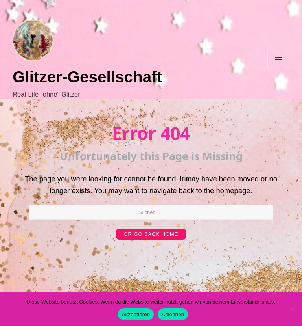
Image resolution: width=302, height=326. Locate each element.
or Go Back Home (151, 234)
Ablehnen (173, 314)
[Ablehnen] (292, 309)
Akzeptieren (136, 314)
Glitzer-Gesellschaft (87, 77)
